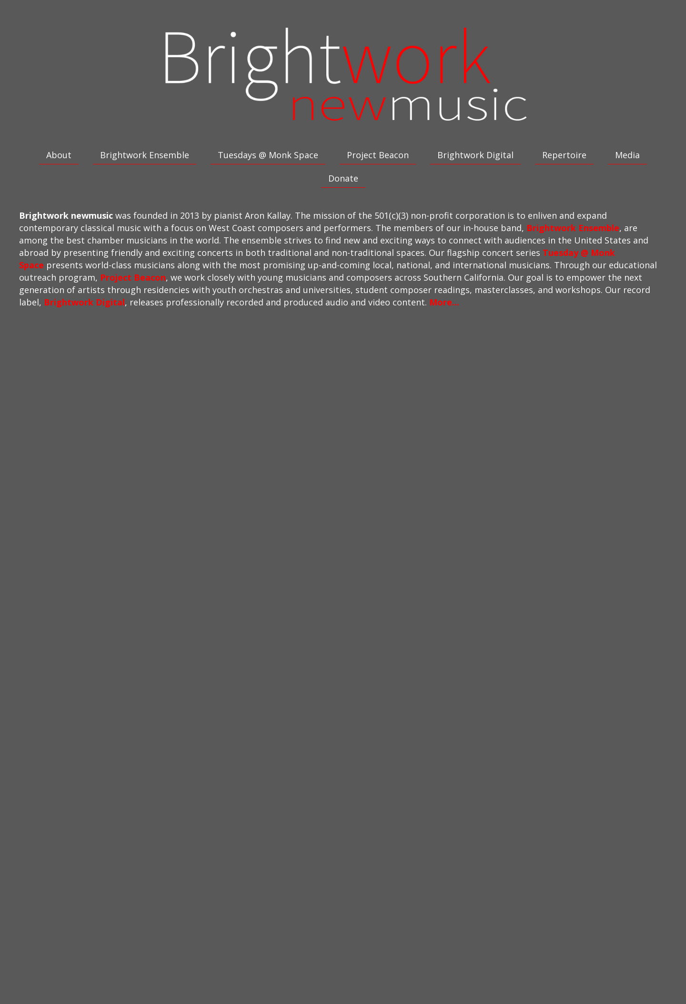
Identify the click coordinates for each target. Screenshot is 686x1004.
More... (444, 302)
